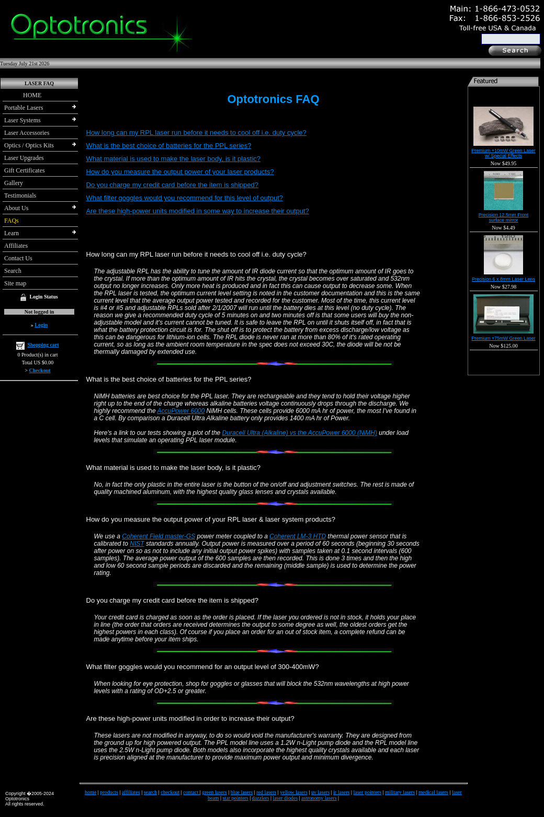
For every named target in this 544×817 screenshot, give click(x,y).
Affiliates (16, 245)
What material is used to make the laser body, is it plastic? (173, 159)
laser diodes (285, 798)
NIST (137, 543)
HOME (22, 95)
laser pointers (368, 792)
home (90, 792)
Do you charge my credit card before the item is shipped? (172, 185)
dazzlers (260, 798)
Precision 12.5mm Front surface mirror (504, 217)
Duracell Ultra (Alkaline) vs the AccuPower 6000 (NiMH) (299, 432)
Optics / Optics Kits (29, 145)
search (150, 792)
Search (12, 270)
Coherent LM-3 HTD (297, 536)
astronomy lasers (319, 798)
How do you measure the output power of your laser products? (180, 172)
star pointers (235, 798)
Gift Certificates (24, 170)
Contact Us (18, 258)
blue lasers (242, 792)
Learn (11, 233)
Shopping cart (43, 345)
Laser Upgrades (24, 158)
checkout (170, 792)
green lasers (214, 792)
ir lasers (341, 792)
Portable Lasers (23, 107)
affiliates (131, 792)
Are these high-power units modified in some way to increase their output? (197, 211)
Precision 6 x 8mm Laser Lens (503, 279)
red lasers (266, 792)
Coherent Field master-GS (158, 536)
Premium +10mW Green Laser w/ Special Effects (503, 153)
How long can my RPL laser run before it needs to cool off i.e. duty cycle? (196, 132)
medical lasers (433, 792)
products (109, 792)
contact (191, 792)
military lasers (400, 792)
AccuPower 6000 (181, 411)
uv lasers (320, 792)
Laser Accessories (26, 132)
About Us (16, 208)
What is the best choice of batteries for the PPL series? (169, 145)
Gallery (13, 183)
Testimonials (20, 195)
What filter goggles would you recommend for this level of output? (184, 198)
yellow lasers (294, 792)
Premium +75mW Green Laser (503, 338)
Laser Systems (22, 120)
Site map (15, 283)
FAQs (11, 220)
